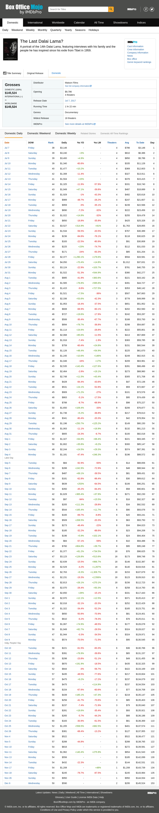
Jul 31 (7, 272)
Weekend (17, 30)
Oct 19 (8, 695)
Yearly (68, 30)
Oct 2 (7, 603)
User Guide (71, 797)
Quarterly (55, 30)
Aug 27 (8, 413)
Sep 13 (8, 504)
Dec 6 (7, 783)
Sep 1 (7, 439)
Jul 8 (7, 153)
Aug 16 (8, 356)
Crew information (135, 49)
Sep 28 (8, 582)
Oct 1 (7, 598)
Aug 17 (8, 361)
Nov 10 (8, 747)
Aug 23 (8, 392)
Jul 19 (7, 210)
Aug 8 (7, 314)
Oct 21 (8, 705)
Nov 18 (8, 773)
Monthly (42, 30)
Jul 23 (7, 231)
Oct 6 (7, 624)
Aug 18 (8, 366)
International (35, 22)
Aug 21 (8, 382)
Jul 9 (7, 158)
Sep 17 (8, 525)
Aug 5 (7, 298)
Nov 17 (8, 767)
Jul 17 (7, 200)
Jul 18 (7, 205)
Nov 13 (8, 757)
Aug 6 (7, 304)
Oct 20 (8, 700)
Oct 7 (7, 629)
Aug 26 (8, 408)
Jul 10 (7, 163)
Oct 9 (7, 639)
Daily (5, 30)
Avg (127, 142)
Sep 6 (7, 468)
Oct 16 (8, 679)
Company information (137, 52)
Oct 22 (8, 710)
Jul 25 (7, 241)
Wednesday (34, 174)
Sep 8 (7, 478)
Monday (32, 163)
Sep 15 (8, 515)
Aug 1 (7, 278)
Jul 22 (7, 226)
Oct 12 (8, 658)
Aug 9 (7, 319)
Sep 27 (8, 577)
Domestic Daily (14, 133)
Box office (132, 59)
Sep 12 (8, 499)
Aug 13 (8, 340)
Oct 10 (8, 648)
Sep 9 (7, 483)
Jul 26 (7, 246)
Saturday (32, 153)
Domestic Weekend (38, 133)
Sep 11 (8, 494)
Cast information (135, 46)
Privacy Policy (69, 810)
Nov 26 (8, 778)
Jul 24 (7, 236)
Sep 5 (7, 463)
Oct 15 (8, 674)
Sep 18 (8, 530)
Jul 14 (7, 184)
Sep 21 (8, 546)
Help (101, 797)
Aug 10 (8, 324)
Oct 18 (8, 689)
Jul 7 (7, 148)
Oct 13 (8, 663)
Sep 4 (7, 454)
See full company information (78, 86)
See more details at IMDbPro (80, 124)
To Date (140, 142)
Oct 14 (8, 669)
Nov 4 (7, 736)
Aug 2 (7, 283)
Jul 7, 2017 (70, 100)
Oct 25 (8, 726)
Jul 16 (7, 194)
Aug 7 (7, 309)
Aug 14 (8, 345)
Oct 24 (8, 721)
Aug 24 (8, 397)
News (130, 56)
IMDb (92, 802)
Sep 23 (8, 556)
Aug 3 (7, 288)
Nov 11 (8, 752)
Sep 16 (8, 520)
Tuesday (32, 168)
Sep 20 (8, 541)
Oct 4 (7, 613)
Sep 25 (8, 567)
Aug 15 (8, 350)
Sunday (32, 158)
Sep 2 (7, 444)
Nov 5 (7, 741)
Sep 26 (8, 572)
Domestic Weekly (65, 133)
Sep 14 (8, 509)
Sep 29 (8, 587)
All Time (99, 22)
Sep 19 (8, 535)
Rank (50, 142)
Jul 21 (7, 220)
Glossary (59, 797)
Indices (141, 22)
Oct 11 (8, 653)
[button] (140, 64)
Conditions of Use (49, 810)
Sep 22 (8, 551)
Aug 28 (8, 418)
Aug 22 (8, 387)
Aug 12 (8, 335)
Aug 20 (8, 376)
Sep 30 (8, 593)
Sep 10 (8, 489)
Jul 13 (7, 179)
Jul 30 (7, 267)
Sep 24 (8, 561)
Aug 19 (8, 371)
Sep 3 (7, 449)
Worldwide (58, 22)
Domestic (12, 22)
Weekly (30, 30)
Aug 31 (8, 433)
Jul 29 (7, 262)
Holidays (94, 30)
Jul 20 (7, 215)
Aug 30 (8, 428)
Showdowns (120, 22)
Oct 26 (8, 731)
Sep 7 (7, 473)
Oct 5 (7, 619)
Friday (31, 148)
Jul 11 (7, 168)
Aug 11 (8, 330)
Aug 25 (8, 402)
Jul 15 (7, 189)
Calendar (79, 22)
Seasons (80, 30)
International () (14, 96)
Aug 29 (8, 423)
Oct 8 (7, 634)
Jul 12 (7, 174)
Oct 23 (8, 715)
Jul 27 (7, 252)
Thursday (32, 179)
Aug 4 (7, 293)
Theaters (111, 142)
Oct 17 (8, 684)
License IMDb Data (88, 797)
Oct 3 (7, 608)
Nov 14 (8, 762)
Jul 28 (7, 257)
